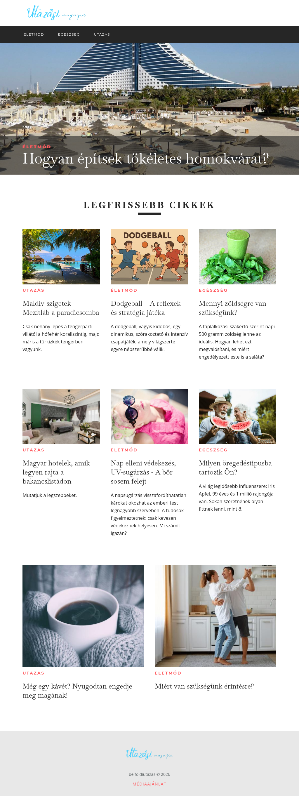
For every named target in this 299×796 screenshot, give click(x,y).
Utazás (33, 290)
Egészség (213, 290)
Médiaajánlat (149, 784)
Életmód (37, 147)
